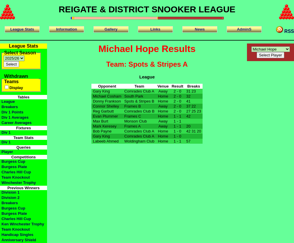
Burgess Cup (13, 161)
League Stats (22, 29)
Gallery (110, 29)
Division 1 (10, 192)
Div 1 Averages (15, 117)
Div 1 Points (12, 112)
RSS (285, 30)
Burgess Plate (14, 167)
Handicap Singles (17, 234)
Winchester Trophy (18, 182)
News (200, 29)
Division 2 (10, 197)
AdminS (244, 29)
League (8, 101)
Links (156, 29)
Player (7, 152)
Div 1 (6, 132)
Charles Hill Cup (16, 172)
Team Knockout (15, 177)
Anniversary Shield (18, 240)
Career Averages (16, 122)
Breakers (9, 107)
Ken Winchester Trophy (22, 224)
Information (66, 29)
